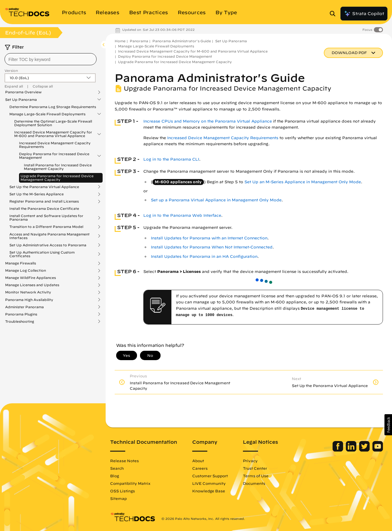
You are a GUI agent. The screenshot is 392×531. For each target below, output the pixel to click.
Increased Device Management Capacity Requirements (55, 145)
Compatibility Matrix (130, 483)
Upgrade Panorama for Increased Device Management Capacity (57, 177)
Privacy (250, 461)
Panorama (139, 41)
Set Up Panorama (21, 99)
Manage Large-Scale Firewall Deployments (47, 114)
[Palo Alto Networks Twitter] (365, 450)
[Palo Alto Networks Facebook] (338, 450)
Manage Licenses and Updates (32, 285)
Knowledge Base (208, 491)
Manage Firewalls (20, 263)
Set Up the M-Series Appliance (36, 194)
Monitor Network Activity (28, 292)
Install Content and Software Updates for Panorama (46, 217)
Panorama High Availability (29, 300)
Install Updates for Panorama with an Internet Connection (209, 238)
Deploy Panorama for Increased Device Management (54, 155)
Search (117, 468)
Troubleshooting (19, 321)
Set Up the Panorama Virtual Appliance (44, 187)
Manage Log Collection (25, 270)
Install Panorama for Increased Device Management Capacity (58, 167)
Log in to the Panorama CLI (171, 159)
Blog (114, 476)
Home (120, 41)
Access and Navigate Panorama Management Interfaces (49, 236)
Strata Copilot (364, 13)
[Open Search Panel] (334, 13)
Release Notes (124, 461)
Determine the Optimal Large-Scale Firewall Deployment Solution (53, 123)
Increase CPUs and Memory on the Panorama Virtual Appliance (207, 121)
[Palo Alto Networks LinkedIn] (352, 450)
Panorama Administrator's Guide (181, 41)
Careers (200, 468)
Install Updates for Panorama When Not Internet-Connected (211, 247)
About (198, 461)
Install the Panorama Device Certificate (44, 208)
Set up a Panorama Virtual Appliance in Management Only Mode (216, 200)
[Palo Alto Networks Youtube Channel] (377, 450)
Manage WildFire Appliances (30, 278)
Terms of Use (256, 476)
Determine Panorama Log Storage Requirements (52, 107)
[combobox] (51, 59)
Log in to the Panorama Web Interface (182, 215)
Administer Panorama (24, 307)
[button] (388, 424)
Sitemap (118, 498)
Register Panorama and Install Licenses (44, 201)
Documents (254, 483)
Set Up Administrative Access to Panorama (47, 245)
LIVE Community (209, 483)
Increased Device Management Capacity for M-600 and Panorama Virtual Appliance (53, 134)
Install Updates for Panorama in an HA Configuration (204, 256)
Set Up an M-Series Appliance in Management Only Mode (302, 182)
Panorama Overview (23, 92)
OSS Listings (122, 491)
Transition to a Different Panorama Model (46, 227)
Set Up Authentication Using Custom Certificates (42, 254)
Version (11, 70)
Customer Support (210, 476)
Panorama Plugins (21, 314)
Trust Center (255, 468)
